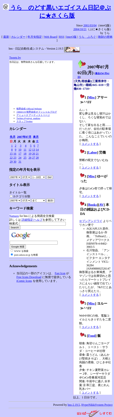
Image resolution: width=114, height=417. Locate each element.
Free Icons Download (28, 277)
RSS (61, 36)
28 (37, 157)
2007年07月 (24, 136)
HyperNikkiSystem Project (97, 404)
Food (92, 336)
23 (14, 157)
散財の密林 (105, 36)
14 (37, 149)
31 (19, 161)
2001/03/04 (89, 25)
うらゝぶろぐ (87, 36)
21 (37, 153)
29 (11, 161)
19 (30, 153)
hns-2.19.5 (74, 404)
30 (14, 161)
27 (33, 157)
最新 (6, 36)
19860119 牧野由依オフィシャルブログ (36, 112)
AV (101, 205)
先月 (13, 136)
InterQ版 (71, 36)
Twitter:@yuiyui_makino (28, 118)
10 (19, 149)
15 (11, 153)
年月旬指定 (34, 36)
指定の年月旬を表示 (24, 170)
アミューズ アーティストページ (33, 115)
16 (14, 153)
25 (24, 157)
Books (92, 205)
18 (24, 153)
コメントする (90, 143)
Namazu (14, 215)
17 (19, 153)
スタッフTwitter (24, 121)
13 (33, 149)
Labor (92, 152)
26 (30, 157)
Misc (91, 97)
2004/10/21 (80, 29)
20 (33, 153)
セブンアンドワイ (90, 221)
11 (25, 149)
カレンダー (18, 36)
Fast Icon (60, 273)
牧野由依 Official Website (29, 108)
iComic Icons (24, 280)
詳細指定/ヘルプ (31, 219)
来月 (36, 136)
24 (19, 157)
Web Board (50, 36)
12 (30, 149)
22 (11, 157)
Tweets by (15, 57)
